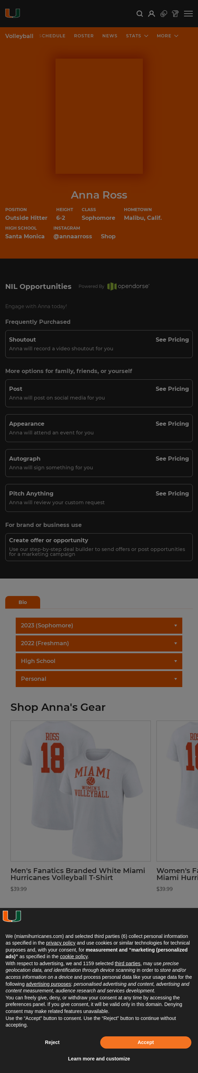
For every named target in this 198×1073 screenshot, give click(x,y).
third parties (127, 963)
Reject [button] (52, 1042)
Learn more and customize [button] (99, 1058)
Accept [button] (146, 1042)
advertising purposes (48, 984)
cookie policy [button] (74, 956)
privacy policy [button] (60, 943)
